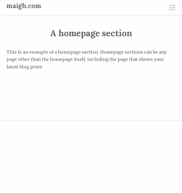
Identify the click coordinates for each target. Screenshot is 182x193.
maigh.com (23, 6)
